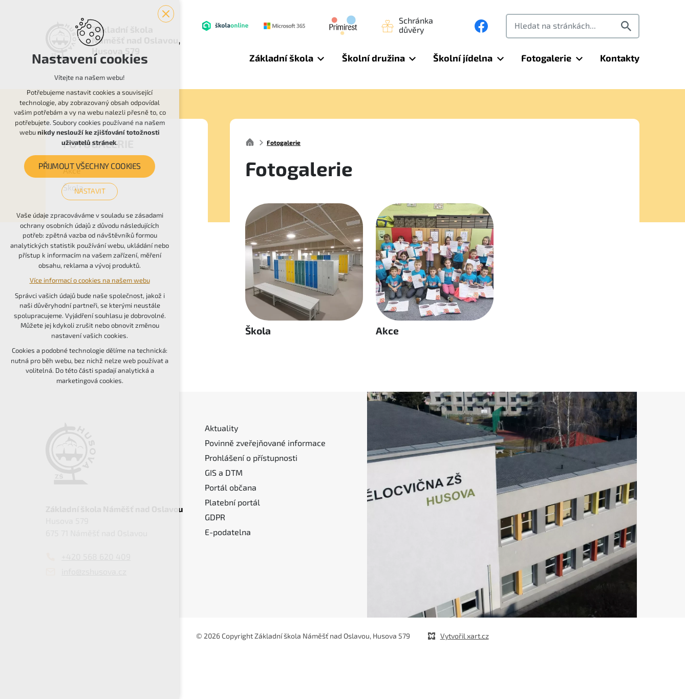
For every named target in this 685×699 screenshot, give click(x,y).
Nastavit (89, 191)
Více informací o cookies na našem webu (90, 280)
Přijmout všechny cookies (89, 166)
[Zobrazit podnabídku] (321, 58)
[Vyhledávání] (627, 26)
